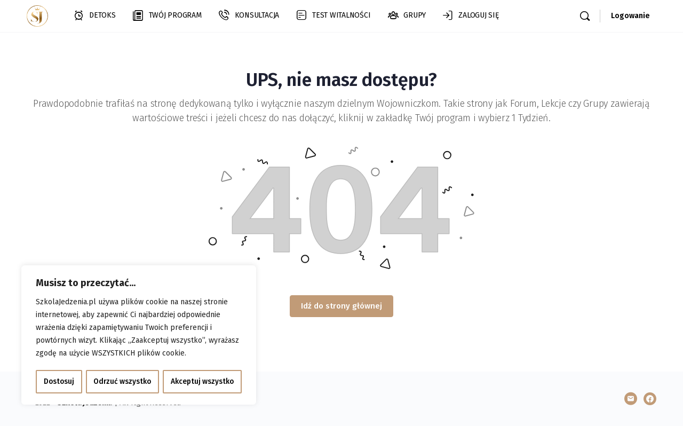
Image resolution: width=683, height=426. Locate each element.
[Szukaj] (584, 16)
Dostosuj (58, 381)
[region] (138, 336)
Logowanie (630, 15)
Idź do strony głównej (341, 306)
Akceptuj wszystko (202, 381)
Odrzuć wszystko (122, 381)
